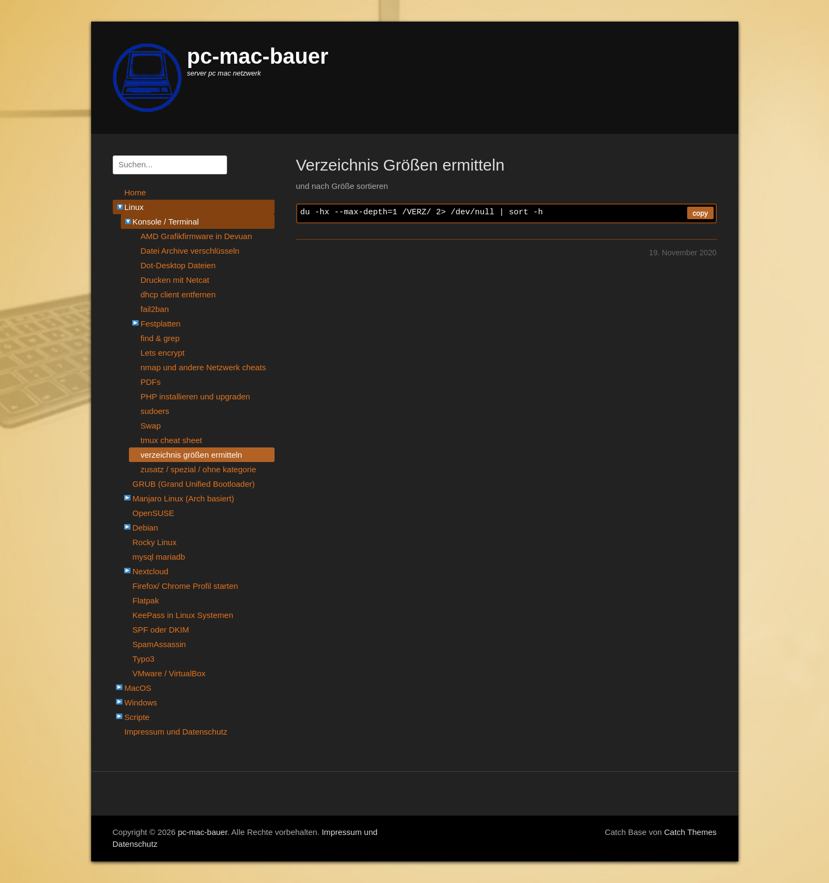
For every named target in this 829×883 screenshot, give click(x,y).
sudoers (155, 411)
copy (700, 213)
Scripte (133, 717)
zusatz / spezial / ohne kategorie (198, 469)
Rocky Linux (155, 542)
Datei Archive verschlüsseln (190, 250)
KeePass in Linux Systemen (183, 615)
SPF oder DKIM (161, 629)
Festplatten (156, 323)
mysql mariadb (159, 556)
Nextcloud (146, 571)
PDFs (151, 381)
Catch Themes (690, 832)
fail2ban (155, 309)
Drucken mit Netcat (175, 279)
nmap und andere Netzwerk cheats (203, 367)
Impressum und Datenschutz (176, 731)
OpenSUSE (154, 513)
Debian (141, 527)
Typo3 (144, 658)
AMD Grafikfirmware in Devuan (196, 236)
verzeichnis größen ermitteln (191, 454)
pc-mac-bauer (257, 56)
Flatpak (146, 600)
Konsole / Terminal (159, 221)
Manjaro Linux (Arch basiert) (179, 498)
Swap (151, 425)
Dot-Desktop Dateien (178, 265)
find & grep (160, 338)
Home (135, 192)
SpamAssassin (159, 644)
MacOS (134, 688)
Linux (128, 207)
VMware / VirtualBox (169, 673)
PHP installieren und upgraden (195, 396)
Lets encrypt (163, 352)
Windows (136, 702)
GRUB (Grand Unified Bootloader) (194, 483)
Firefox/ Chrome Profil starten (185, 585)
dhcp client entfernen (178, 294)
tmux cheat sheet (171, 440)
